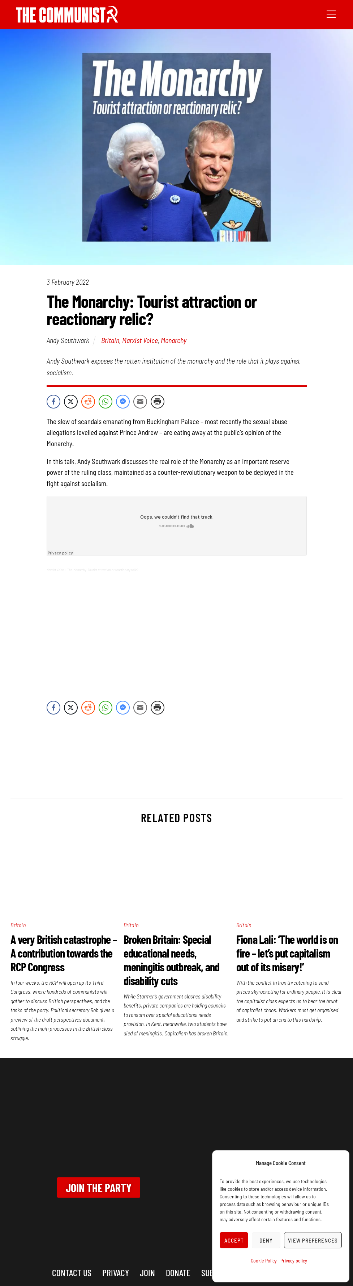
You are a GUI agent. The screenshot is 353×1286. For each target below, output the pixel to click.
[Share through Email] (140, 402)
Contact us (71, 1272)
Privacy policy (293, 1260)
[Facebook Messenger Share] (123, 402)
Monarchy (173, 340)
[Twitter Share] (71, 402)
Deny (266, 1240)
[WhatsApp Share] (105, 402)
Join (147, 1272)
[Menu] (331, 13)
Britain (110, 340)
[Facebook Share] (53, 402)
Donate (178, 1272)
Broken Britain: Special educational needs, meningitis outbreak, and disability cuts (172, 959)
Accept (234, 1240)
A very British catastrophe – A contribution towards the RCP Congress (63, 952)
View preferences (313, 1240)
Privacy (115, 1272)
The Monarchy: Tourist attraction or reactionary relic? (102, 569)
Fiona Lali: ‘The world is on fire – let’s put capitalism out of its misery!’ (287, 952)
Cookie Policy (264, 1260)
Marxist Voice (140, 340)
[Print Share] (157, 402)
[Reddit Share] (88, 402)
